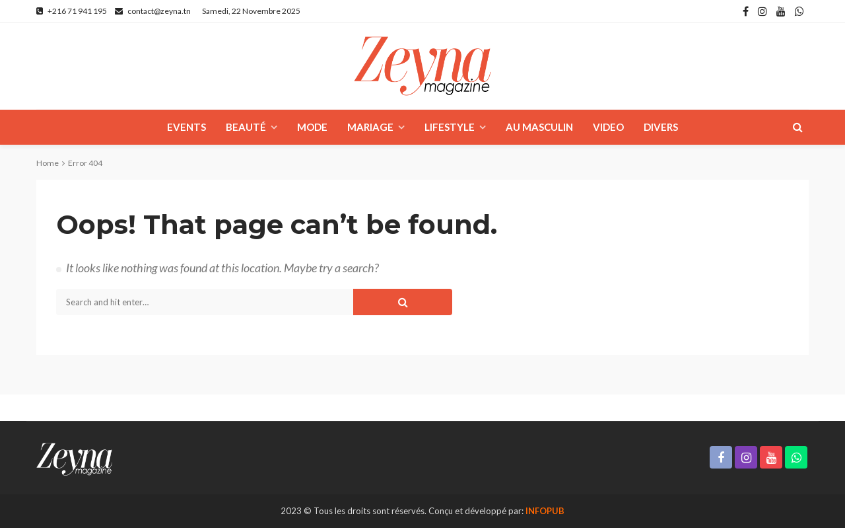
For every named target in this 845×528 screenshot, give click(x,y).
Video (608, 127)
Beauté (246, 127)
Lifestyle (449, 127)
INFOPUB (544, 511)
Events (186, 127)
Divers (661, 127)
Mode (312, 127)
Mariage (370, 127)
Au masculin (539, 127)
